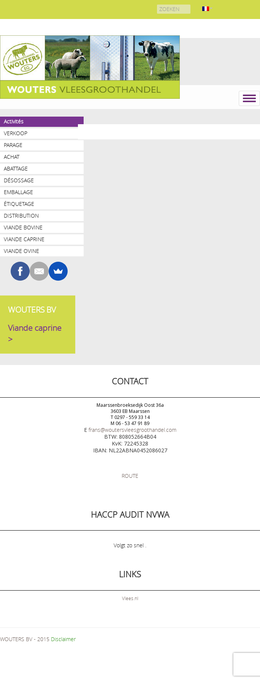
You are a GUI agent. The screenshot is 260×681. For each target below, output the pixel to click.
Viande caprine (24, 239)
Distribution (21, 215)
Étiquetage (19, 203)
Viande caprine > (35, 333)
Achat (11, 156)
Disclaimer (63, 639)
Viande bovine (23, 227)
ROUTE (130, 475)
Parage (13, 145)
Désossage (19, 180)
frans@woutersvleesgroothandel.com (132, 429)
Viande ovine (21, 250)
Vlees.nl (130, 598)
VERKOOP (15, 133)
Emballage (18, 192)
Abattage (16, 168)
